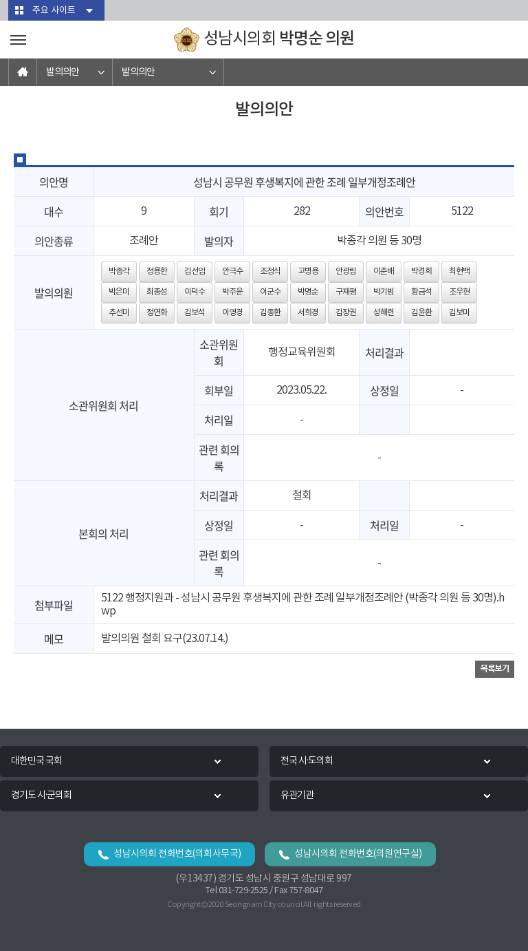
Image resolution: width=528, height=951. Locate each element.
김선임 (194, 271)
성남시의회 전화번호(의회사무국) (177, 853)
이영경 (232, 312)
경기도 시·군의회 (41, 795)
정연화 (156, 312)
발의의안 (62, 72)
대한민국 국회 (36, 761)
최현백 (459, 271)
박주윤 (232, 292)
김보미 (459, 312)
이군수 (270, 292)
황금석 (421, 292)
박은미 (119, 292)
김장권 (346, 312)
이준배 (383, 271)
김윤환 (421, 312)
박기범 (383, 292)
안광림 (346, 271)
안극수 (232, 271)
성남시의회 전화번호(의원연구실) (358, 853)
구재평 (346, 292)
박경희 (421, 271)
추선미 (119, 312)
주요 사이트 (54, 11)
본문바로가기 (0, 0)
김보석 (194, 312)
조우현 (459, 292)
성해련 (383, 312)
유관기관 (297, 795)
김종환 (270, 312)
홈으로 (22, 72)
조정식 (270, 271)
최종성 (156, 292)
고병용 (308, 271)
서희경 (308, 312)
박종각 (119, 271)
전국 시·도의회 (306, 761)
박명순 (308, 292)
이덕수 (194, 292)
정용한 (156, 271)
